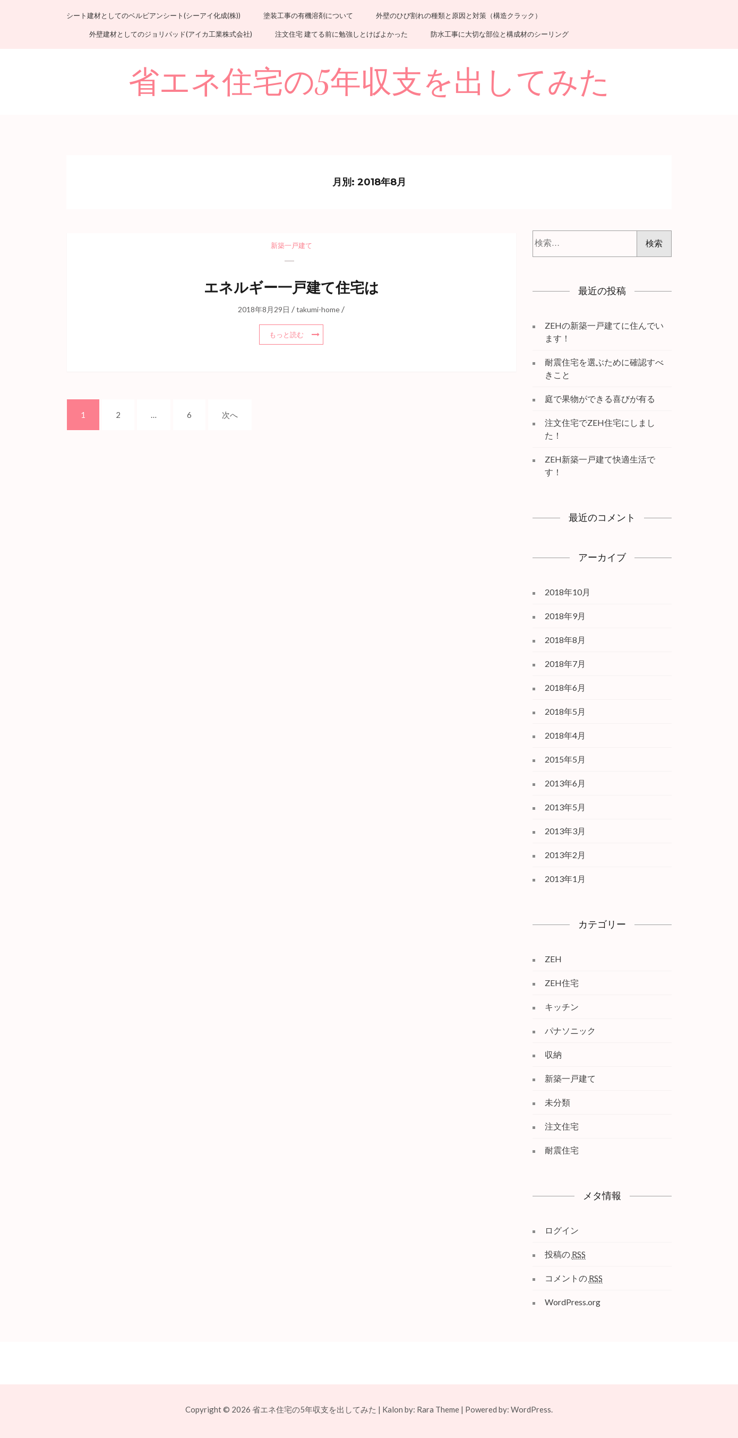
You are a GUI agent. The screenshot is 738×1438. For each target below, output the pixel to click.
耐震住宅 (562, 1150)
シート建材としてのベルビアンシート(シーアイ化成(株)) (153, 16)
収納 (553, 1054)
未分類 (557, 1102)
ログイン (562, 1230)
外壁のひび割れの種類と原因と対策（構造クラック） (459, 16)
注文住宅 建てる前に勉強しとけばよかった (341, 34)
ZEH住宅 (562, 983)
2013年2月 (565, 855)
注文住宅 (562, 1126)
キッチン (562, 1007)
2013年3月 (565, 831)
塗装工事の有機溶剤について (308, 16)
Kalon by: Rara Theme (420, 1409)
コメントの (574, 1278)
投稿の (565, 1254)
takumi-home (318, 309)
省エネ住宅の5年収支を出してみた (369, 83)
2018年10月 (567, 592)
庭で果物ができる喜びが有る (600, 398)
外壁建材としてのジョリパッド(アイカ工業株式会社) (170, 34)
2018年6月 (565, 687)
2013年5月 (565, 807)
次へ (230, 415)
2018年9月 (565, 616)
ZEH (553, 959)
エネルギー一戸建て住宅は (291, 287)
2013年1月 (565, 879)
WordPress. (532, 1409)
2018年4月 (565, 735)
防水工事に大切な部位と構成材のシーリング (500, 34)
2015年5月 (565, 759)
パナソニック (570, 1030)
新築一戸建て (291, 245)
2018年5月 (565, 711)
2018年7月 (565, 663)
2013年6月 (565, 783)
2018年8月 (565, 640)
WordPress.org (572, 1302)
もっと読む (286, 334)
